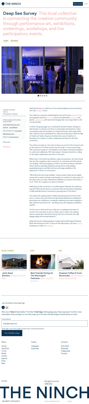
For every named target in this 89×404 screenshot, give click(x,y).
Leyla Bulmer (39, 120)
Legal (70, 401)
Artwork (5, 127)
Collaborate (65, 351)
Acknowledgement (52, 401)
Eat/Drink (5, 348)
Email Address (6, 319)
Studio (6, 41)
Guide (32, 250)
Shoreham (14, 41)
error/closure (14, 137)
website (79, 223)
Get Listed (65, 346)
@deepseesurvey (8, 134)
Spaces (4, 358)
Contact (64, 353)
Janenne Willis (76, 115)
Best (3, 363)
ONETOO (48, 384)
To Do (4, 351)
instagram (49, 226)
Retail (4, 353)
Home (4, 346)
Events (4, 356)
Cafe (60, 250)
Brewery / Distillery (8, 250)
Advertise (64, 348)
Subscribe (35, 348)
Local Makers (13, 127)
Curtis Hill (73, 118)
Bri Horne (6, 147)
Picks (4, 361)
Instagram (35, 346)
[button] (80, 72)
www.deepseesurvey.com (11, 124)
